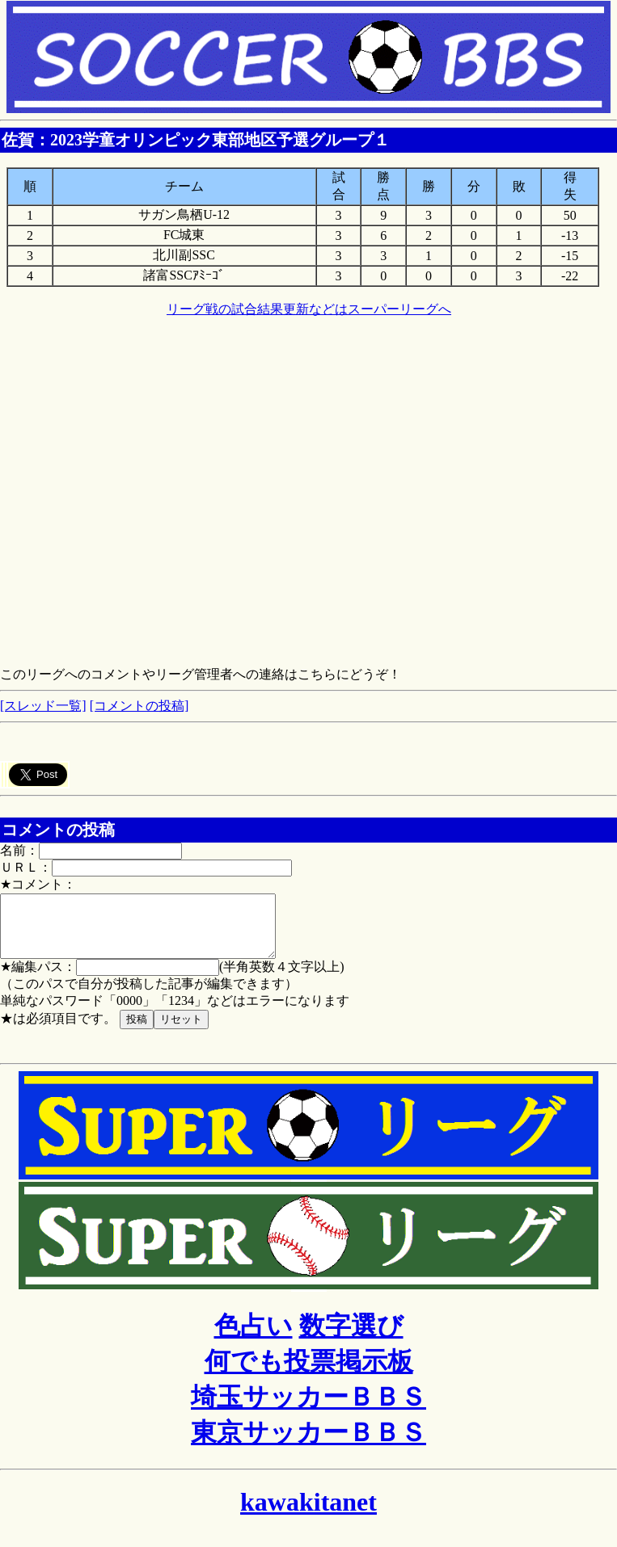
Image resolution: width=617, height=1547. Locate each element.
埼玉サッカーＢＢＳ (308, 1408)
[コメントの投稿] (139, 706)
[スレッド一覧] (43, 706)
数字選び (351, 1337)
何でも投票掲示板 (309, 1373)
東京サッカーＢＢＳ (308, 1444)
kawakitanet (308, 1513)
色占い (253, 1337)
